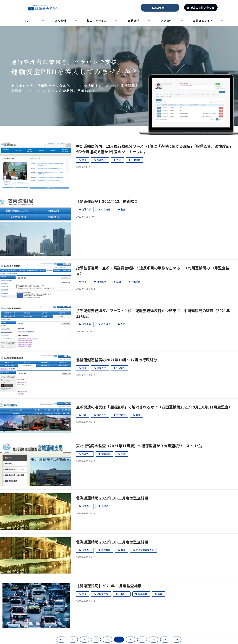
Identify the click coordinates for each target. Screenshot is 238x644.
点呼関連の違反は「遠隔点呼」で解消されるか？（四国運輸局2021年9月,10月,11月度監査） (154, 407)
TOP (27, 20)
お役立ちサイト (203, 20)
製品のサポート (160, 8)
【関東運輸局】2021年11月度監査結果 (108, 585)
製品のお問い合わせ (202, 7)
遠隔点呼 (166, 20)
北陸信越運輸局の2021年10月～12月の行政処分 (116, 359)
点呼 (84, 159)
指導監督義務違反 (145, 550)
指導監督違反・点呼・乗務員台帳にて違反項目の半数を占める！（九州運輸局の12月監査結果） (152, 270)
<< (61, 639)
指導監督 (105, 453)
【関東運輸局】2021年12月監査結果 (107, 201)
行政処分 (101, 159)
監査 (118, 159)
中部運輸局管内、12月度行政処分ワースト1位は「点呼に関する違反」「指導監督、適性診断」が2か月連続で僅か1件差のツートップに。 (154, 148)
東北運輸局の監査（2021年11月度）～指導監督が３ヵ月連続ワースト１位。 (140, 445)
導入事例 (60, 20)
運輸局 (104, 506)
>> (176, 639)
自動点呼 (133, 20)
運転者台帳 (102, 593)
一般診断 (135, 159)
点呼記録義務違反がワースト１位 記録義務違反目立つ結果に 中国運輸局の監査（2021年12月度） (153, 313)
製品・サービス (97, 20)
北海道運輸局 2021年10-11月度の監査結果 (112, 498)
